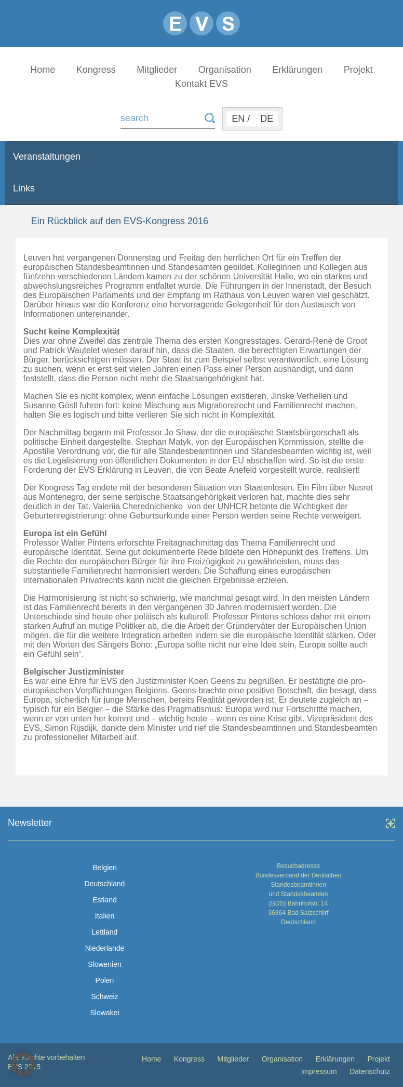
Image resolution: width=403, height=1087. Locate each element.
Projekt (358, 69)
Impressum (319, 1071)
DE (266, 118)
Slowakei (104, 1012)
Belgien (104, 867)
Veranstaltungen (46, 156)
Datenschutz (370, 1071)
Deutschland (105, 883)
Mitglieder (157, 69)
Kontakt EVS (201, 84)
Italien (104, 916)
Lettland (105, 932)
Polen (105, 980)
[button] (23, 1064)
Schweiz (104, 996)
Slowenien (105, 964)
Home (42, 69)
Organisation (224, 69)
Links (24, 188)
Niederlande (105, 948)
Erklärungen (297, 69)
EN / (241, 118)
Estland (104, 900)
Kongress (96, 69)
